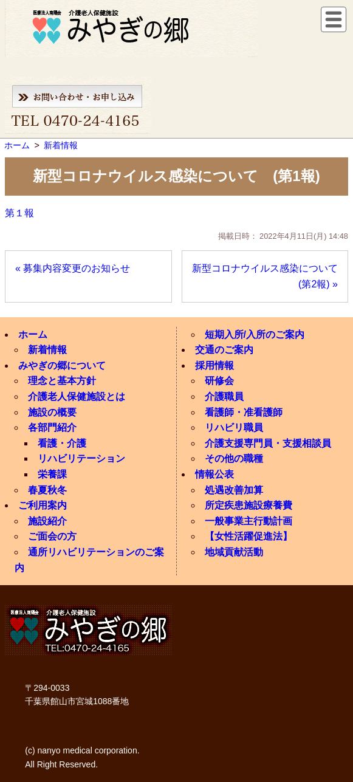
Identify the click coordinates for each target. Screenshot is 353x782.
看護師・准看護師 (244, 412)
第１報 (19, 213)
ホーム (32, 334)
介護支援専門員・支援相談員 (268, 443)
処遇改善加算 (234, 490)
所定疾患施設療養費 (248, 505)
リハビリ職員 (234, 427)
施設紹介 (47, 521)
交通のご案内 (224, 350)
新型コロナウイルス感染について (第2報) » (270, 276)
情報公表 (214, 474)
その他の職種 (234, 458)
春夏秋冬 (47, 490)
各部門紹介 (52, 427)
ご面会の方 (52, 536)
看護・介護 (62, 443)
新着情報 (47, 350)
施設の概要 (52, 412)
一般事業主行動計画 (248, 521)
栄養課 (52, 474)
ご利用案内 (42, 505)
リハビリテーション (81, 458)
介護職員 (224, 396)
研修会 (219, 381)
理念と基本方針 (62, 381)
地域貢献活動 (234, 552)
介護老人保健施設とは (76, 396)
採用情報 (214, 365)
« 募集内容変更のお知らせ (72, 268)
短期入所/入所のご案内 (254, 334)
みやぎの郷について (62, 365)
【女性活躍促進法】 (248, 536)
